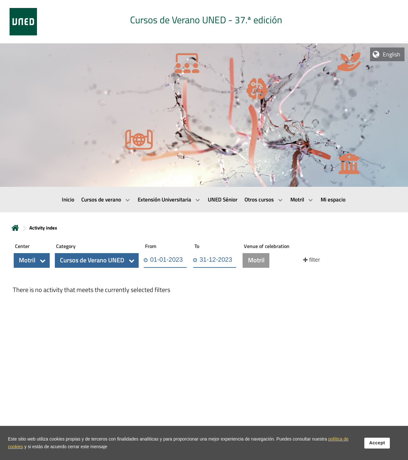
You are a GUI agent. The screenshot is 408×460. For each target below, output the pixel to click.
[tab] (204, 21)
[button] (32, 260)
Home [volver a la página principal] (15, 228)
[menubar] (204, 199)
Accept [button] (377, 446)
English (391, 54)
